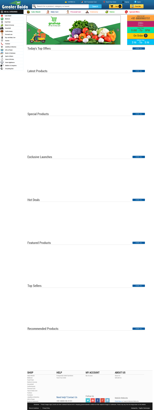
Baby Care (54, 12)
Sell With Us (72, 2)
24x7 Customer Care (90, 2)
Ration (112, 12)
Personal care (6, 34)
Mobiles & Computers (8, 65)
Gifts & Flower (6, 50)
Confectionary (6, 31)
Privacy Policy (46, 408)
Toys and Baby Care (8, 37)
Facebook (98, 400)
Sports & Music (7, 56)
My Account (89, 376)
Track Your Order (111, 2)
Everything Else (6, 68)
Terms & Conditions (33, 408)
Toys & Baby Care (32, 391)
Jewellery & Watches (8, 47)
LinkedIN (107, 400)
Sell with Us (118, 378)
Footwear (5, 43)
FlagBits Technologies (144, 408)
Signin (139, 2)
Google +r (102, 400)
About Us (117, 376)
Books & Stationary (7, 53)
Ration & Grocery (7, 25)
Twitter (88, 400)
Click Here (118, 401)
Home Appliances (7, 62)
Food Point (5, 22)
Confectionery (31, 386)
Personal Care (75, 12)
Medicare (5, 18)
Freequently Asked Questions (64, 376)
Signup (127, 2)
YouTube (93, 400)
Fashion (5, 40)
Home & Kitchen (7, 59)
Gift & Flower (31, 399)
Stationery (94, 12)
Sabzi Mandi (5, 15)
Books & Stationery (32, 401)
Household (5, 28)
